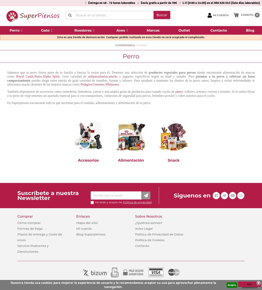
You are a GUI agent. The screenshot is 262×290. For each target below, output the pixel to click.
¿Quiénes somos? (148, 223)
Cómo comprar (29, 223)
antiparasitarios (98, 76)
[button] (16, 30)
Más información (249, 284)
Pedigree (86, 84)
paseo (179, 91)
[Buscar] (118, 15)
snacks (113, 76)
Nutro (38, 76)
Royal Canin (25, 76)
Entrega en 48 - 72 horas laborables (111, 3)
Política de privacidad (137, 202)
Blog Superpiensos (90, 234)
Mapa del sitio (87, 223)
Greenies (98, 84)
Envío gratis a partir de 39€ (159, 3)
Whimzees (112, 84)
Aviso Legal (144, 229)
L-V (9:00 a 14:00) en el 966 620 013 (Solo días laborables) (221, 3)
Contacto (142, 246)
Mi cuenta (84, 229)
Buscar (162, 15)
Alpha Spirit (51, 76)
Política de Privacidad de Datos (159, 234)
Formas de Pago (30, 229)
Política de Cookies (149, 240)
